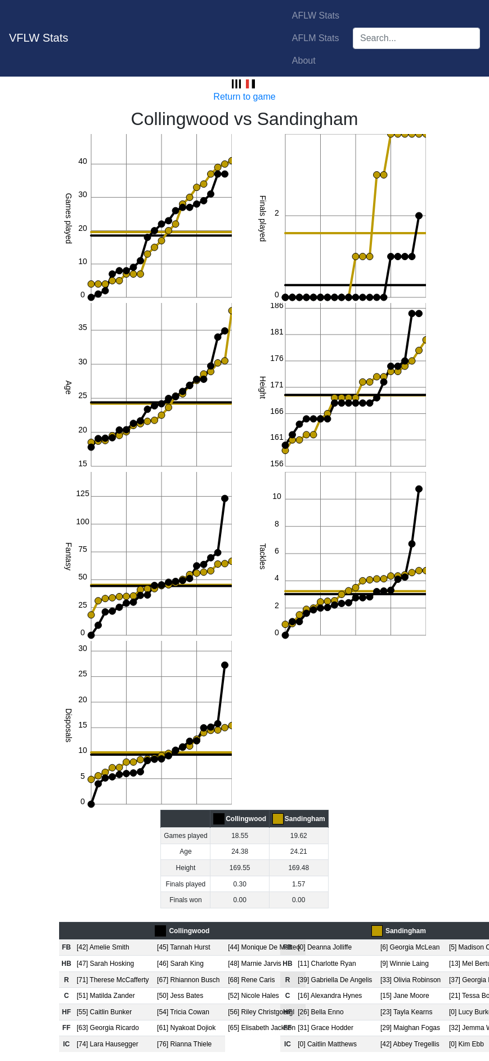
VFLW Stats (38, 38)
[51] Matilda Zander (105, 996)
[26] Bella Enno (320, 1012)
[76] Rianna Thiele (184, 1044)
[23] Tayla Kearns (406, 1012)
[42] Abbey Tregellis (409, 1044)
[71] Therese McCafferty (113, 980)
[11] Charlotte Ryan (327, 964)
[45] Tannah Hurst (183, 947)
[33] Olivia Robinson (410, 980)
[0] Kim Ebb (466, 1044)
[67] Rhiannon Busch (188, 980)
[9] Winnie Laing (404, 964)
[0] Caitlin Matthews (327, 1044)
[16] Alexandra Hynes (330, 996)
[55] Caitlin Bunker (104, 1012)
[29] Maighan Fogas (410, 1028)
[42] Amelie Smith (103, 947)
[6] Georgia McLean (409, 947)
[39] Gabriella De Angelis (335, 980)
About (304, 60)
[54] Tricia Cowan (183, 1012)
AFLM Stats (315, 38)
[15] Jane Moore (404, 996)
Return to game (244, 96)
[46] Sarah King (180, 964)
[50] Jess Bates (180, 996)
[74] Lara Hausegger (107, 1044)
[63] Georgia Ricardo (108, 1028)
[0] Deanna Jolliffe (325, 947)
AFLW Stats (315, 15)
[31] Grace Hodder (325, 1028)
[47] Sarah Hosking (105, 964)
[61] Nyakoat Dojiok (186, 1028)
